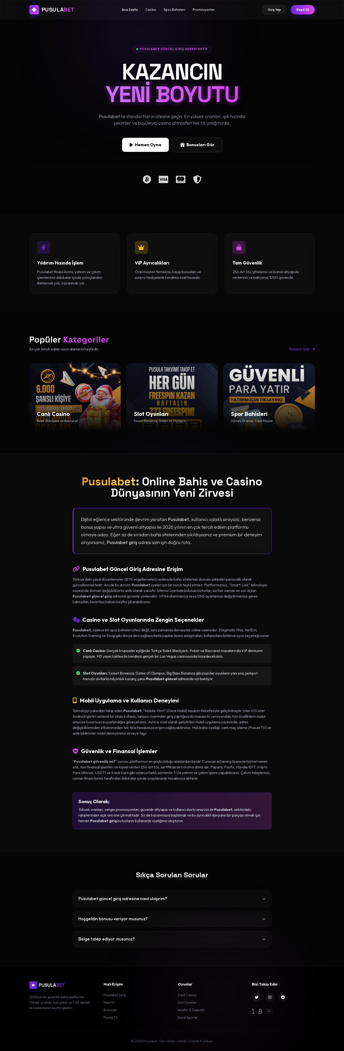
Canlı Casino (187, 995)
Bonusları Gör (197, 146)
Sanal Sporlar (188, 1017)
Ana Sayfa (130, 10)
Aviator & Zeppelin (191, 1010)
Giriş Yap (274, 10)
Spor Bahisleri (174, 10)
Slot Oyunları (187, 1002)
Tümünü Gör (301, 349)
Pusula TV (111, 1017)
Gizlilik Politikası (201, 1041)
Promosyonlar (204, 10)
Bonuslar (110, 1010)
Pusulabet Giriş (114, 995)
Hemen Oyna (145, 146)
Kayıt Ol (302, 10)
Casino (150, 10)
